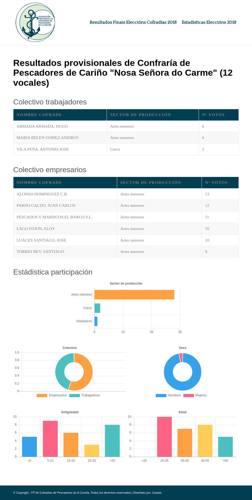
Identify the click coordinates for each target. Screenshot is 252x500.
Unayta (156, 492)
